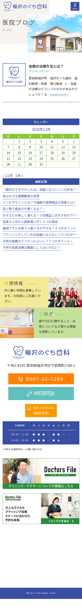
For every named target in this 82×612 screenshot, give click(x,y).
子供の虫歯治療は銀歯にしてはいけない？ (32, 247)
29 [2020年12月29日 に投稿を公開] (19, 164)
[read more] (59, 94)
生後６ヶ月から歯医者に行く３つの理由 (30, 221)
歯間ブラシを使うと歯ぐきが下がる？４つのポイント (39, 228)
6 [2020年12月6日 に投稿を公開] (74, 141)
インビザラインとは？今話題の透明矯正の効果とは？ (39, 202)
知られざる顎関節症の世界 (21, 196)
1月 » (19, 175)
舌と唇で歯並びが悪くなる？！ (24, 208)
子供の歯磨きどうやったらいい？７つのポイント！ (38, 241)
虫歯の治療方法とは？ (46, 66)
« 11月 (8, 175)
